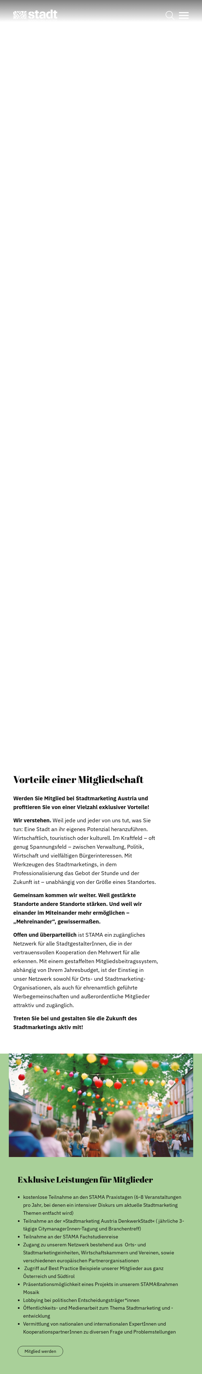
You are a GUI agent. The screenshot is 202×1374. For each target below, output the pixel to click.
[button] (35, 15)
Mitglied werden (40, 1351)
